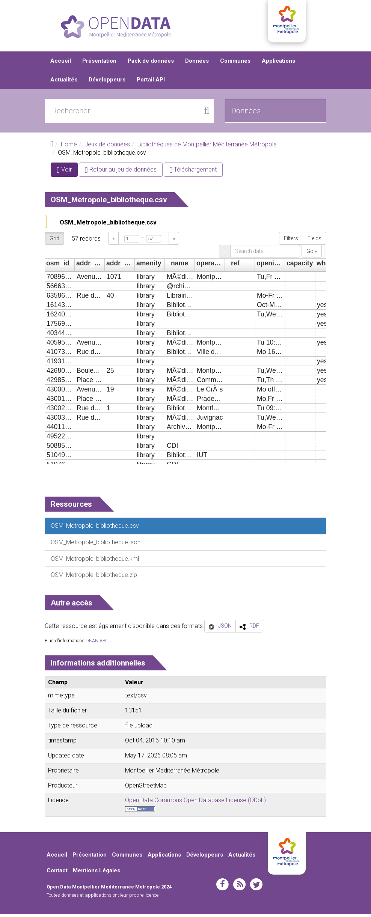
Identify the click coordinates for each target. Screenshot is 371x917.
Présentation (99, 63)
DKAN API (96, 643)
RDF (254, 629)
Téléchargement (193, 172)
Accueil (60, 63)
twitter (256, 887)
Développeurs (107, 82)
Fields (314, 241)
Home (69, 147)
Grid (54, 241)
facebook (222, 887)
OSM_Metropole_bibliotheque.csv (108, 225)
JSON (225, 629)
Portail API (151, 82)
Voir (67, 174)
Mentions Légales (96, 873)
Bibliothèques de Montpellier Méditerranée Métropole (207, 147)
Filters (291, 241)
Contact (57, 873)
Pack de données (151, 63)
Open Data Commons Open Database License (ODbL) (195, 803)
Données (197, 63)
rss (239, 887)
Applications (278, 63)
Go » (311, 254)
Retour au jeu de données (121, 172)
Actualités (63, 82)
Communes (235, 63)
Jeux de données (107, 147)
